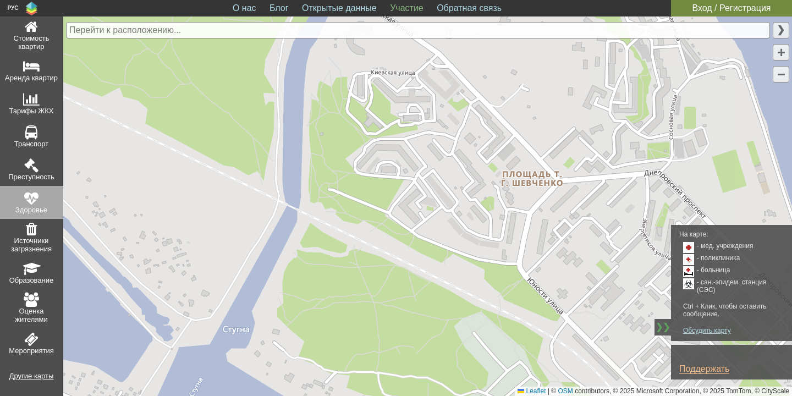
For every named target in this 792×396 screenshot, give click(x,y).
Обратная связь (469, 8)
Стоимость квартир (31, 42)
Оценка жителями (31, 315)
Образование (31, 280)
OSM (565, 391)
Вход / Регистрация (731, 8)
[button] (781, 52)
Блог (279, 8)
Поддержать (704, 368)
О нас (244, 8)
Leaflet (532, 391)
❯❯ (663, 327)
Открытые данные (339, 8)
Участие (407, 8)
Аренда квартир (31, 78)
